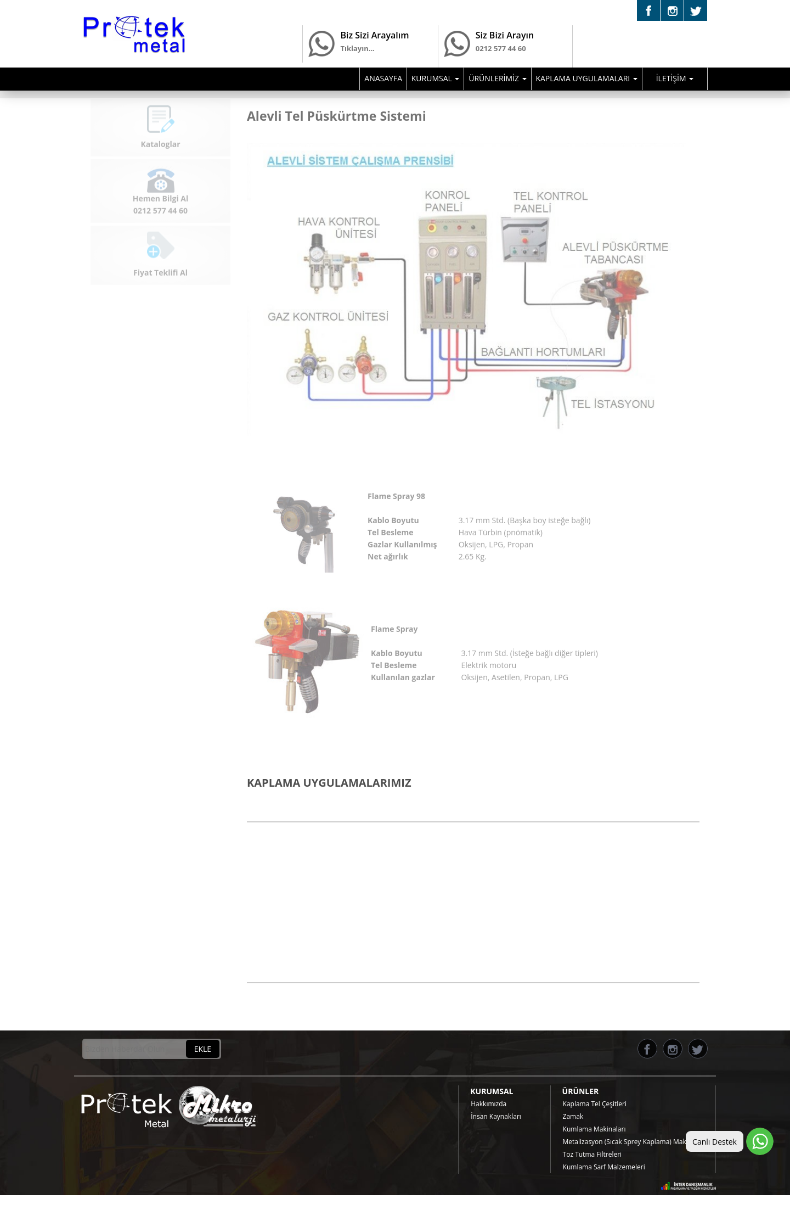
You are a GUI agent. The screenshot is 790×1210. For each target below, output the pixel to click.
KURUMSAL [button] (435, 78)
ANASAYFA (383, 78)
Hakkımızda (488, 1103)
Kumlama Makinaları (594, 1129)
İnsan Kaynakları (496, 1116)
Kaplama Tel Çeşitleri (595, 1103)
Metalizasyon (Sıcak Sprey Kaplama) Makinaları (634, 1141)
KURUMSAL (491, 1091)
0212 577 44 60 (501, 56)
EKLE (202, 1049)
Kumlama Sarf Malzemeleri (604, 1167)
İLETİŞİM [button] (674, 78)
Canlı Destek (714, 1141)
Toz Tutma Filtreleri (592, 1154)
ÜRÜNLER (580, 1091)
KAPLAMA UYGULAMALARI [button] (586, 78)
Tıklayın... (357, 48)
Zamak (573, 1116)
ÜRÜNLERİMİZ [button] (497, 78)
